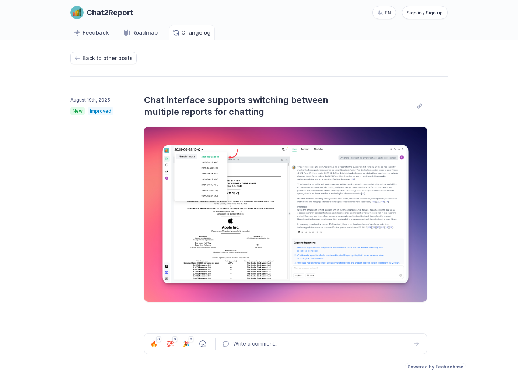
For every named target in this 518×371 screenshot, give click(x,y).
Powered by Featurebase (435, 367)
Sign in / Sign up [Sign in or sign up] (425, 12)
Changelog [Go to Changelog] (191, 32)
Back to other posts (103, 58)
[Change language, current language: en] (384, 12)
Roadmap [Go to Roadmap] (140, 32)
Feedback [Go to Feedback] (91, 32)
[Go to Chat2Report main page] (101, 12)
